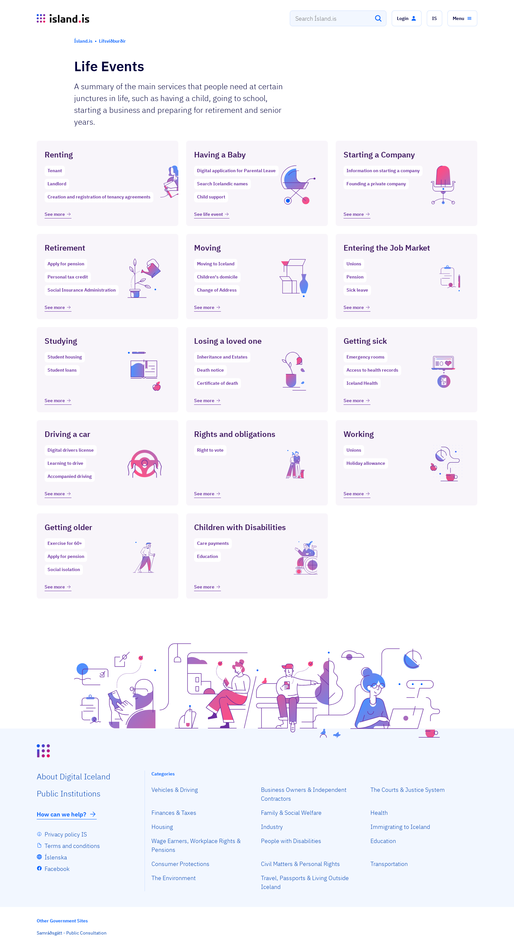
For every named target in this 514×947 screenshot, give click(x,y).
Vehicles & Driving (174, 789)
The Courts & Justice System (407, 789)
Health (379, 812)
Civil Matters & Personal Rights (300, 864)
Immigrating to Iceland (400, 827)
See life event (211, 214)
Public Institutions (68, 793)
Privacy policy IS (66, 834)
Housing (162, 827)
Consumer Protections (180, 864)
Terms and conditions (72, 846)
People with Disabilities (291, 841)
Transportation (389, 864)
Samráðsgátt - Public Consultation (72, 933)
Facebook (57, 869)
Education (383, 841)
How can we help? (67, 814)
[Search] (378, 18)
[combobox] (338, 18)
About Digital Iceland (73, 776)
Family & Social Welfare (291, 812)
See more (58, 214)
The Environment (173, 878)
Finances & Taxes (173, 812)
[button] (407, 18)
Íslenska (56, 857)
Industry (272, 827)
